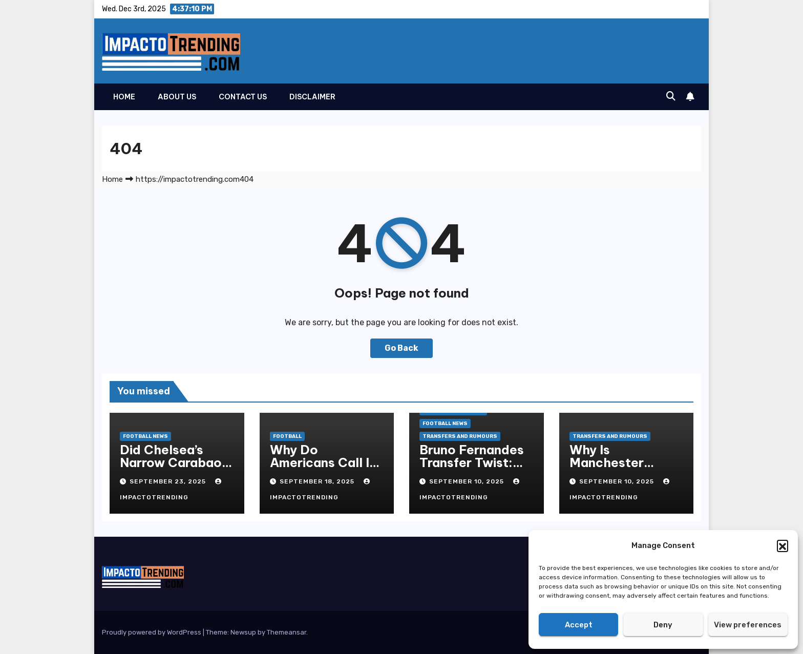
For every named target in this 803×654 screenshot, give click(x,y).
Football (287, 436)
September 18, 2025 (318, 481)
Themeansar (286, 632)
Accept (579, 624)
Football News (145, 436)
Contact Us (243, 96)
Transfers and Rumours (459, 436)
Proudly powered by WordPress (152, 632)
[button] (782, 545)
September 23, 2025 (169, 481)
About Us (177, 96)
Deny (662, 624)
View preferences (747, 624)
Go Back (401, 348)
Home (124, 96)
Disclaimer (312, 96)
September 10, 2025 (467, 481)
